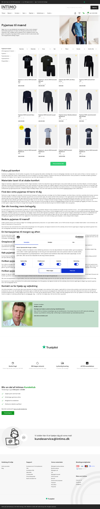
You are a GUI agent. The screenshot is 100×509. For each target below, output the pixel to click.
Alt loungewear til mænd (8, 51)
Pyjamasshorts (5, 58)
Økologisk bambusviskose (57, 466)
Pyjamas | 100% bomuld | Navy (26, 115)
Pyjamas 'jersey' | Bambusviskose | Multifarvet (68, 115)
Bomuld (53, 478)
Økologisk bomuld (55, 474)
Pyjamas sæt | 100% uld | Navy (67, 79)
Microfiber (53, 484)
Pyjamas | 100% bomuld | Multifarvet (65, 150)
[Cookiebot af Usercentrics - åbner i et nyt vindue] (76, 237)
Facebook (78, 482)
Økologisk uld (54, 470)
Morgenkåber (5, 61)
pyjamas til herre (68, 188)
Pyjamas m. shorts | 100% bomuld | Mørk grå (47, 80)
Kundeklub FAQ (30, 470)
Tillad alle (72, 270)
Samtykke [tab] (26, 242)
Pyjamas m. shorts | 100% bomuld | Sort (27, 80)
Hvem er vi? (79, 480)
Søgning (94, 7)
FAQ (27, 468)
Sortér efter (92, 49)
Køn (58, 49)
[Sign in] (75, 13)
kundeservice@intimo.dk (52, 439)
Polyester (53, 482)
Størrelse (23, 49)
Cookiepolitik (29, 474)
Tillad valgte (49, 270)
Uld (52, 472)
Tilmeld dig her (8, 413)
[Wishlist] (79, 13)
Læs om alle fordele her (20, 409)
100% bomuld (54, 476)
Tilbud (3, 13)
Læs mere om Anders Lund (41, 315)
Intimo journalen (6, 466)
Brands (81, 49)
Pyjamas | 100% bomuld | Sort (87, 79)
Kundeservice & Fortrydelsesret (34, 466)
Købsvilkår (28, 472)
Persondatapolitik (30, 476)
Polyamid (53, 486)
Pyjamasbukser (5, 56)
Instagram (78, 484)
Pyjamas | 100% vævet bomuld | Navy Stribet (87, 115)
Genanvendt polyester (56, 480)
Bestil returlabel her (31, 478)
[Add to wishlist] (35, 55)
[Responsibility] (84, 13)
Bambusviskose (55, 468)
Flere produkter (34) (58, 163)
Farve (46, 49)
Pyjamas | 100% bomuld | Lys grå (46, 115)
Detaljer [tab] (50, 242)
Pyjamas (4, 53)
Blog (3, 468)
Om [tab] (73, 242)
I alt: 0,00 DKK (92, 13)
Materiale (35, 49)
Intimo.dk (30, 294)
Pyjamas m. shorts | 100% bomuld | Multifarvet (27, 150)
